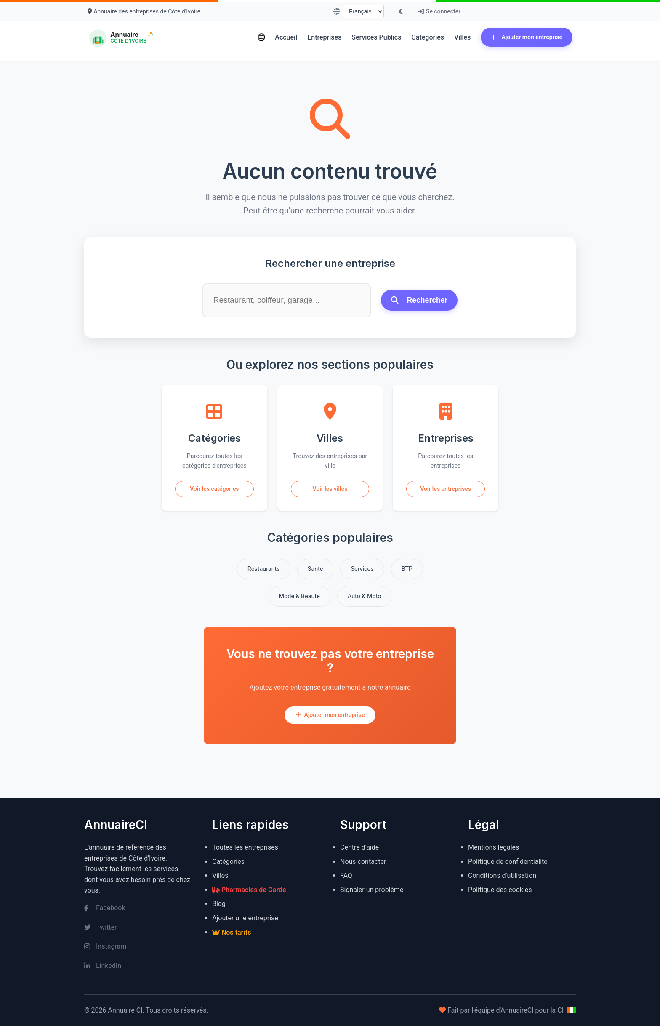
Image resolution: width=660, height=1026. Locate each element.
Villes (462, 37)
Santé (315, 569)
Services (362, 569)
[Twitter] (138, 927)
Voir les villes (330, 488)
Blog (219, 904)
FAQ (346, 875)
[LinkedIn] (138, 965)
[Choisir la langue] (363, 11)
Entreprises (324, 37)
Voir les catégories (214, 488)
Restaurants (264, 569)
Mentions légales (493, 847)
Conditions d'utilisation (502, 875)
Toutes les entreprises (245, 847)
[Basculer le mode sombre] (401, 11)
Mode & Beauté (299, 596)
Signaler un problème (372, 890)
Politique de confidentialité (508, 862)
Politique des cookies (500, 890)
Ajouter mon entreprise (526, 37)
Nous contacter (363, 862)
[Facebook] (138, 908)
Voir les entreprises (445, 488)
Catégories (427, 37)
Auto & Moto (364, 596)
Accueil (286, 37)
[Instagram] (138, 946)
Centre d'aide (359, 847)
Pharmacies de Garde (249, 890)
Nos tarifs (231, 932)
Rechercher (419, 300)
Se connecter (439, 11)
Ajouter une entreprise (245, 918)
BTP (407, 569)
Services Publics (376, 37)
